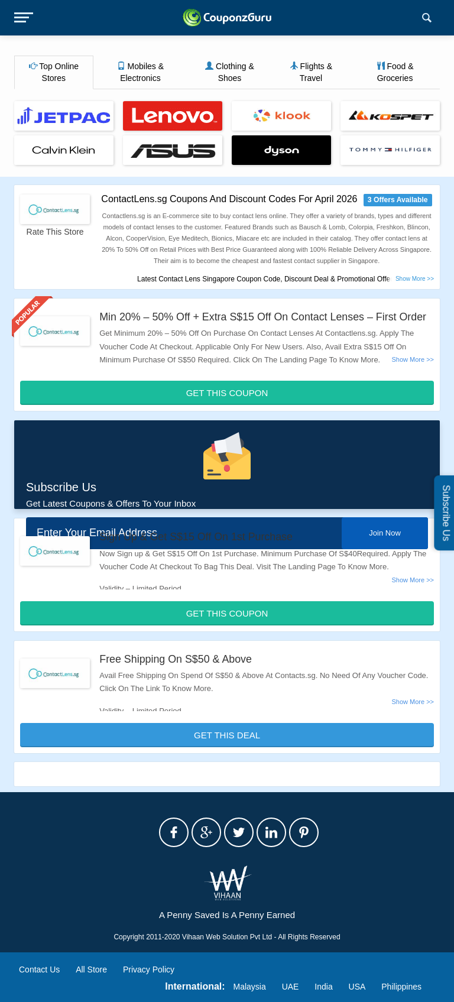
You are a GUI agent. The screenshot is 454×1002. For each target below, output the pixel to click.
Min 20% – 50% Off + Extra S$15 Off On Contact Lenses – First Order (264, 317)
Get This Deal (227, 735)
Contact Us (39, 969)
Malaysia (250, 986)
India (323, 986)
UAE (290, 986)
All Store (91, 969)
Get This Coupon (227, 393)
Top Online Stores (54, 72)
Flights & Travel (311, 72)
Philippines (401, 986)
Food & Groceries (395, 72)
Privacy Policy (148, 969)
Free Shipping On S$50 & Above (176, 659)
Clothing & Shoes (229, 72)
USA (357, 986)
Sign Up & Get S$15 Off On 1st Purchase (196, 537)
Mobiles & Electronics (140, 72)
